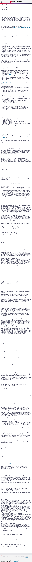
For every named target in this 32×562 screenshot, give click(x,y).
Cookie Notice (10, 74)
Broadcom (16, 2)
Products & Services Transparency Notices (7, 531)
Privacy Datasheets (21, 531)
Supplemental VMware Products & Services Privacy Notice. (22, 27)
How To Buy (24, 554)
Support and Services (14, 554)
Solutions (8, 554)
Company (19, 554)
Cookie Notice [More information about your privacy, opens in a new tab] (16, 561)
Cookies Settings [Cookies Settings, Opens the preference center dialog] (26, 557)
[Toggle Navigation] (1, 2)
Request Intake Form (16, 351)
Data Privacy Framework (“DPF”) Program (18, 438)
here (20, 183)
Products (4, 554)
